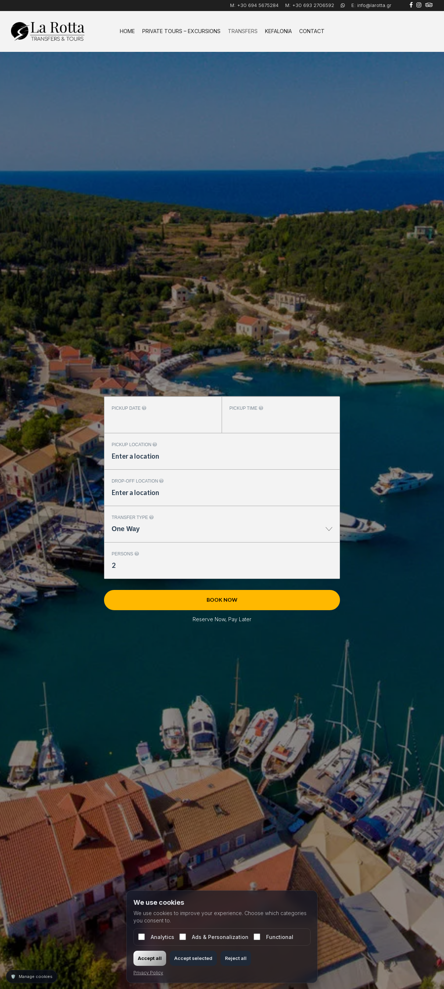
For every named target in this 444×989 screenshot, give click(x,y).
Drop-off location (138, 481)
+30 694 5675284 (258, 5)
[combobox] (222, 532)
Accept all (150, 958)
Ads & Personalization (213, 936)
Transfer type (133, 517)
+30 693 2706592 (313, 5)
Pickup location (134, 444)
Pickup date (129, 408)
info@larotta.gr (374, 5)
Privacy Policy (148, 972)
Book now (222, 600)
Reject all (236, 958)
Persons (125, 553)
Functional (273, 936)
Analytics (156, 936)
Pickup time (246, 408)
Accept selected (193, 958)
